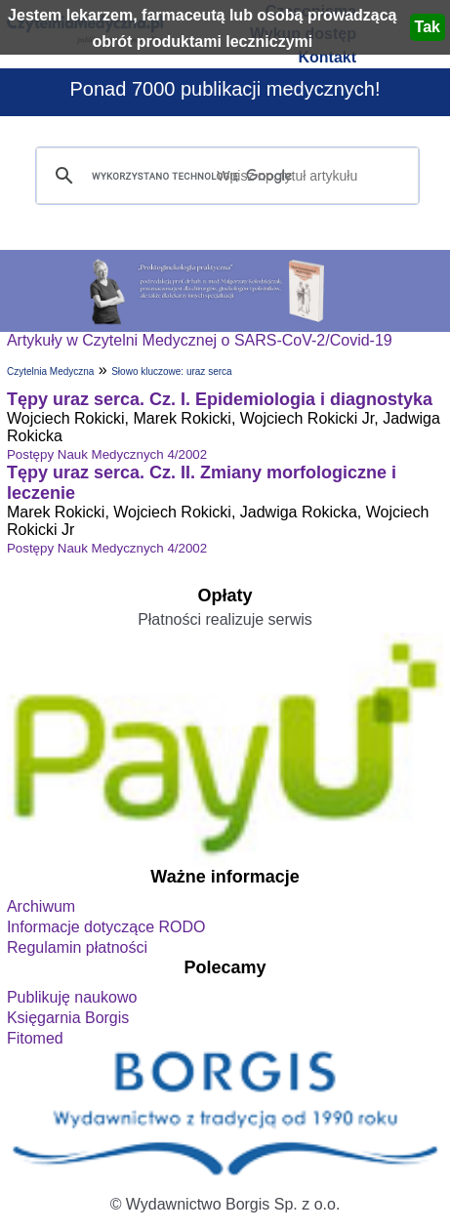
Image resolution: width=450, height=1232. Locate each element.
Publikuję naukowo (72, 997)
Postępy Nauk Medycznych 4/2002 (107, 454)
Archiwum (41, 906)
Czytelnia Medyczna (50, 371)
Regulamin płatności (77, 947)
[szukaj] (224, 176)
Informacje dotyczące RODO (106, 927)
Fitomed (35, 1038)
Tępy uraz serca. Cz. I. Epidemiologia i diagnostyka (219, 399)
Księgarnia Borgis (68, 1017)
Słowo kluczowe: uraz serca (171, 371)
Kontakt (327, 57)
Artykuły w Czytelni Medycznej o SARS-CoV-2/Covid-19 (199, 340)
